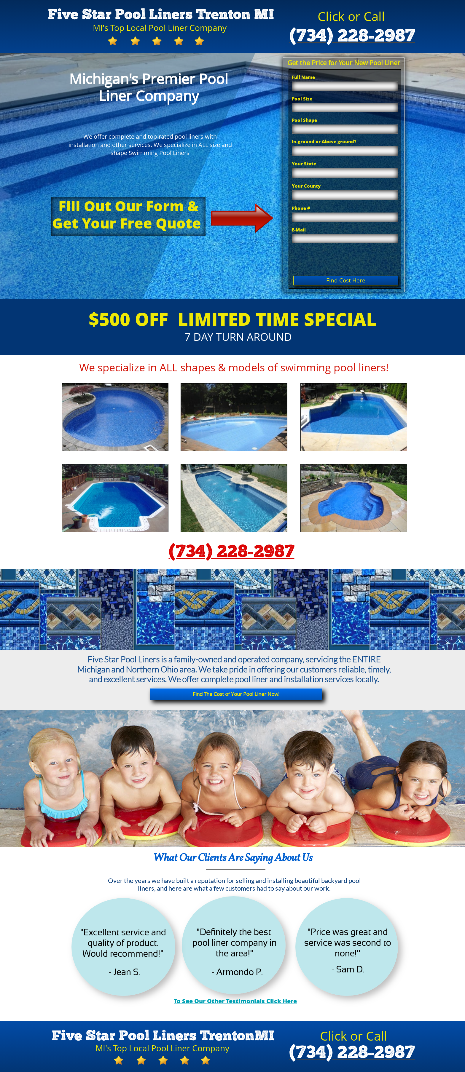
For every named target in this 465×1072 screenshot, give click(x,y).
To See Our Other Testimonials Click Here (235, 1001)
